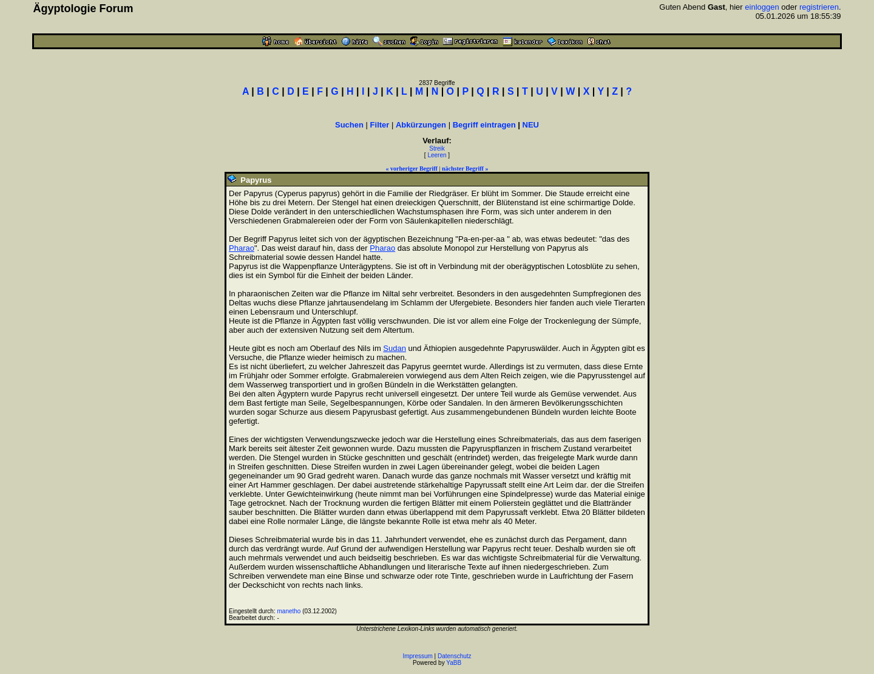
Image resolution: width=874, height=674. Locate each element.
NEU (531, 124)
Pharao (241, 248)
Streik (437, 148)
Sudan (394, 348)
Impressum (417, 656)
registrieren (819, 7)
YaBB (453, 662)
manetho (289, 611)
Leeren (436, 155)
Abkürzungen (421, 124)
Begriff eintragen (484, 124)
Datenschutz (455, 656)
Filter (380, 124)
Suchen (349, 124)
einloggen (762, 7)
